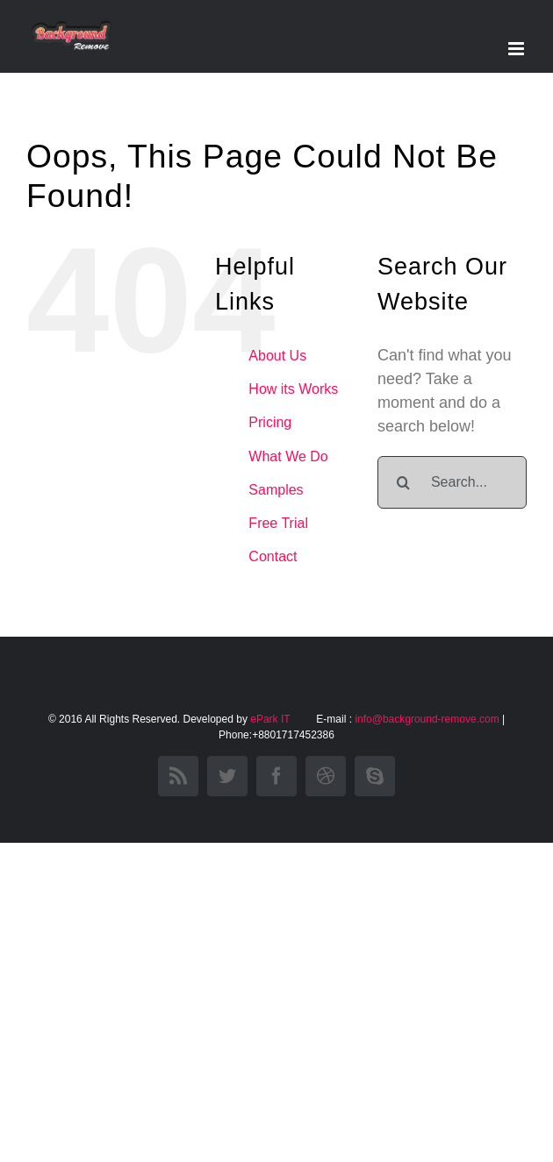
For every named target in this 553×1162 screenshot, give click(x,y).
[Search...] (452, 482)
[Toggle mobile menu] (517, 48)
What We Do (287, 456)
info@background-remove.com (427, 719)
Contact (272, 556)
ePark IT (271, 719)
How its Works (293, 388)
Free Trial (278, 523)
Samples (275, 489)
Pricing (269, 422)
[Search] (403, 482)
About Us (277, 355)
